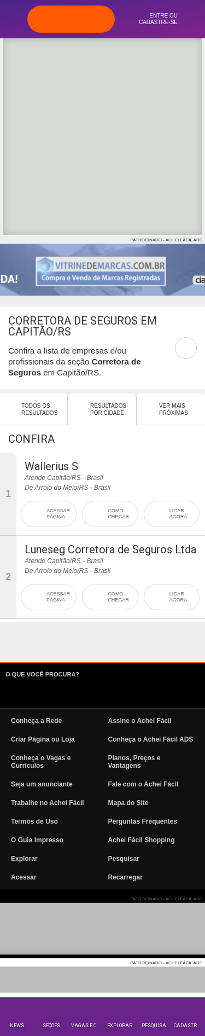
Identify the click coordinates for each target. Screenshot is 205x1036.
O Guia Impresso (37, 840)
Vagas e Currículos (86, 1025)
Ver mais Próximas (173, 409)
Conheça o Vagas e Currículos (41, 761)
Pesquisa (154, 1025)
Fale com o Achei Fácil (143, 784)
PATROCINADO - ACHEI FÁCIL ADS (166, 240)
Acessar (24, 877)
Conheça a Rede (36, 721)
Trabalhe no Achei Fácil (47, 803)
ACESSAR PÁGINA (58, 513)
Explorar (119, 1025)
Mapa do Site (128, 803)
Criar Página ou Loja (43, 739)
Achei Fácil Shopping (141, 840)
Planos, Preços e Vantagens (134, 761)
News (17, 1025)
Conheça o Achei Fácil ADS (151, 739)
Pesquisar (123, 859)
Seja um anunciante (42, 784)
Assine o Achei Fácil (140, 721)
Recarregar (125, 877)
